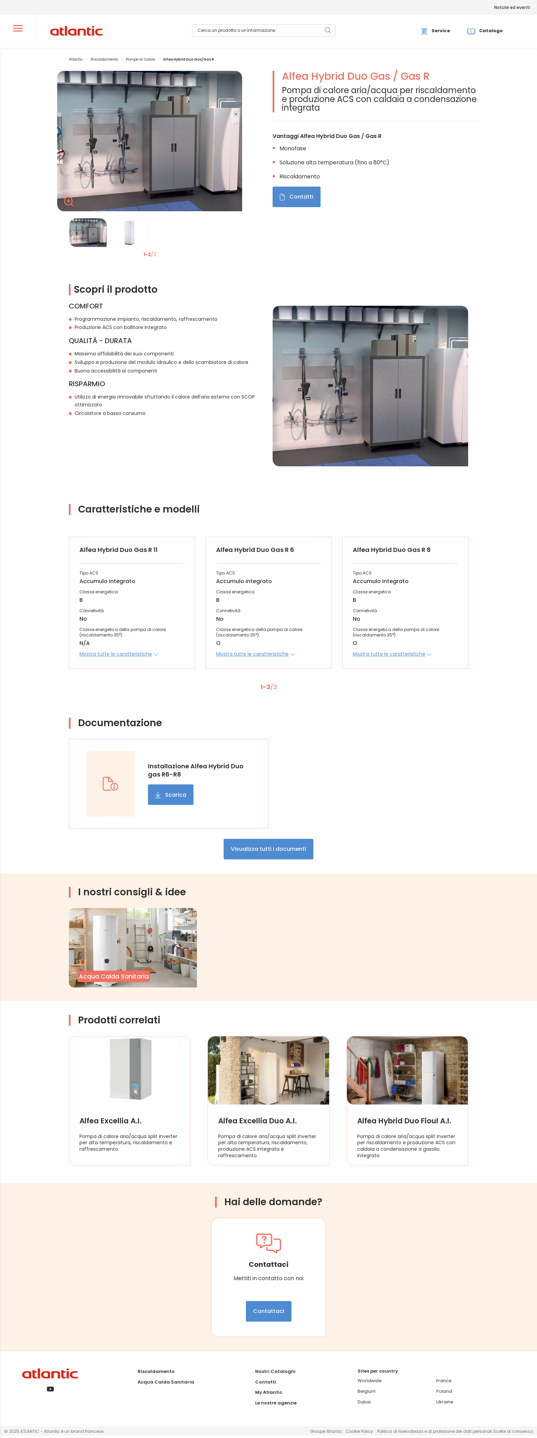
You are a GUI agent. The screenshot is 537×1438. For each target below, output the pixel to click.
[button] (118, 656)
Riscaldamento (156, 1374)
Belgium (367, 1393)
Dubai (364, 1404)
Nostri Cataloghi (275, 1374)
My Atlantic (268, 1394)
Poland (444, 1393)
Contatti (265, 1384)
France (444, 1383)
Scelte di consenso (513, 1434)
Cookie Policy (359, 1434)
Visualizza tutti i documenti (268, 851)
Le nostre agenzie (276, 1405)
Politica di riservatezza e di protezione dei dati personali (435, 1434)
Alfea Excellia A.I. (112, 1123)
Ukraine (444, 1404)
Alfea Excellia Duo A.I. (260, 1123)
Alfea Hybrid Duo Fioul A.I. (400, 1123)
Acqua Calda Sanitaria (166, 1384)
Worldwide (370, 1383)
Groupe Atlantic (326, 1434)
